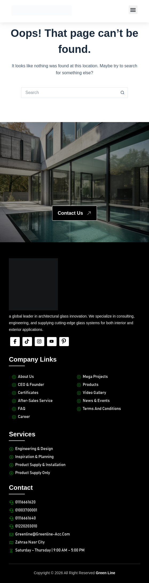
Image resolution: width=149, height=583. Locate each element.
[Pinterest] (64, 341)
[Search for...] (69, 92)
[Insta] (39, 341)
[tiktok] (27, 341)
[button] (133, 9)
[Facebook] (15, 341)
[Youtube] (52, 341)
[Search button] (122, 92)
